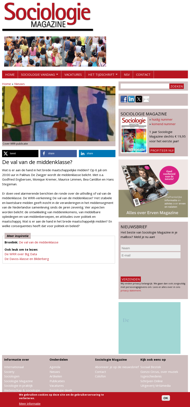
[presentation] (152, 267)
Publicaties (57, 381)
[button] (20, 153)
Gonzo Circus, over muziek (159, 372)
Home (10, 74)
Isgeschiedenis (151, 376)
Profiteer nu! (161, 150)
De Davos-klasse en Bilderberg (27, 259)
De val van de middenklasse (38, 242)
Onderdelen (59, 359)
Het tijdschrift (101, 75)
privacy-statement (131, 290)
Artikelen (56, 376)
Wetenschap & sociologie (22, 390)
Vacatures (73, 74)
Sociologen (11, 376)
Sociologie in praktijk (18, 385)
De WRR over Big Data (21, 254)
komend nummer (164, 124)
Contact (143, 74)
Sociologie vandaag (38, 75)
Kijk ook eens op (153, 359)
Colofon (100, 376)
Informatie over (16, 359)
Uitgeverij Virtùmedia (155, 385)
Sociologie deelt (61, 390)
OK (166, 398)
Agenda (55, 367)
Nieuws (19, 84)
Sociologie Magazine (18, 381)
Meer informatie (29, 403)
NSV (127, 74)
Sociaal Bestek (150, 367)
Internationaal (14, 367)
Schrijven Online (151, 381)
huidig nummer (162, 119)
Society (9, 372)
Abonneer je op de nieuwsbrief (117, 367)
